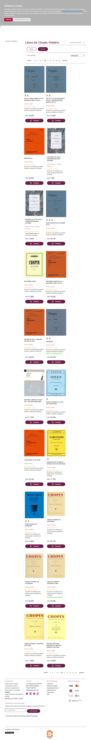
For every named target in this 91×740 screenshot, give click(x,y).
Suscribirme (33, 711)
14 (56, 60)
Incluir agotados (31, 55)
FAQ (48, 694)
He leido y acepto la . (22, 716)
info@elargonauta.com (32, 690)
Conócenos (50, 683)
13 (53, 60)
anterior (29, 60)
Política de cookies (52, 686)
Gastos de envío (51, 690)
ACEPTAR (8, 19)
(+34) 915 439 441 (31, 688)
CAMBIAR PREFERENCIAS (21, 19)
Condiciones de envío (53, 688)
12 (50, 60)
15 (59, 60)
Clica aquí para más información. (72, 11)
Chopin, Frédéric (28, 104)
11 (48, 60)
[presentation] (18, 721)
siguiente (64, 60)
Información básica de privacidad (28, 716)
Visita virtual (50, 692)
